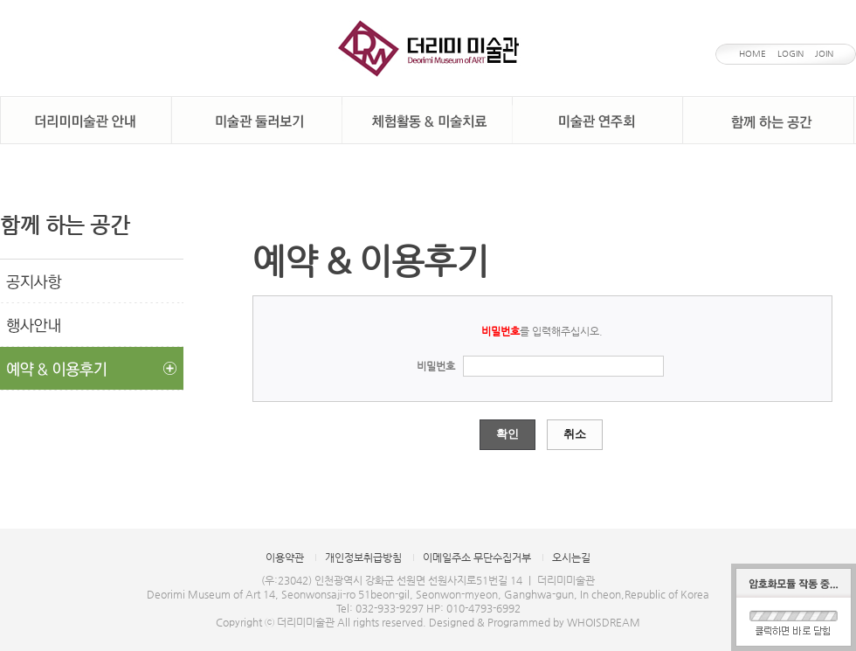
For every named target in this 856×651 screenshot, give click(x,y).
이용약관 (285, 557)
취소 (574, 433)
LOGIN (790, 54)
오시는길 (571, 557)
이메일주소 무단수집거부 (477, 557)
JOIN (824, 54)
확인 (507, 433)
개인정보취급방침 (363, 557)
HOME (752, 54)
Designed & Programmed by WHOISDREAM (534, 622)
